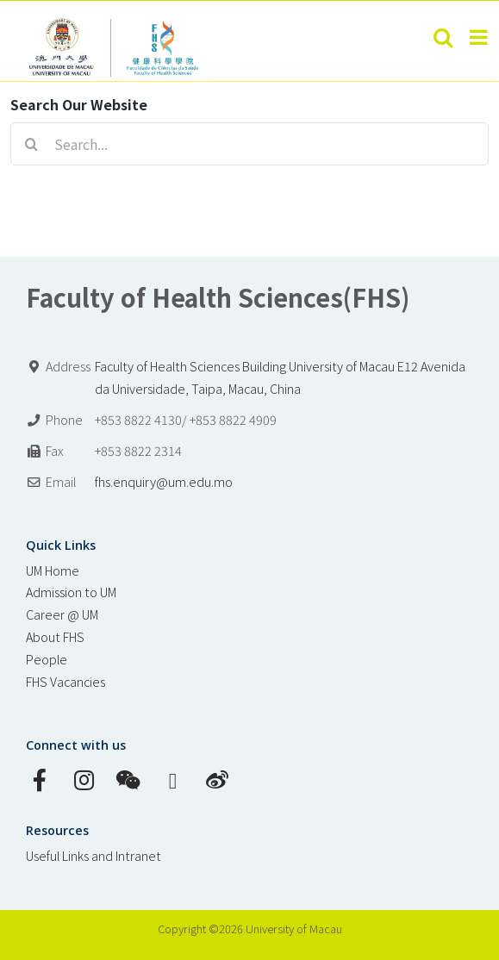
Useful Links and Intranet (93, 855)
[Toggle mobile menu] (480, 37)
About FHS (55, 636)
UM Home (52, 570)
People (46, 659)
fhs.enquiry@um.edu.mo (164, 481)
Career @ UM (62, 614)
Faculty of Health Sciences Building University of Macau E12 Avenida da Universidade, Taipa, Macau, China (280, 377)
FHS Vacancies (65, 681)
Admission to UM (71, 592)
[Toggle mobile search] (443, 37)
